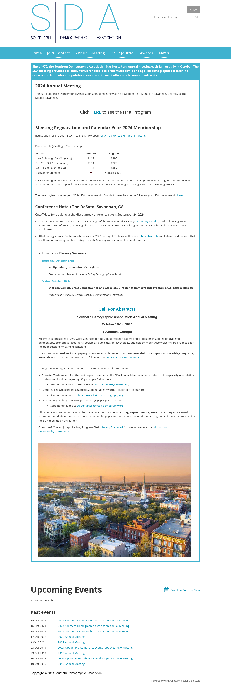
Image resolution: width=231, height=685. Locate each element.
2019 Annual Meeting (71, 653)
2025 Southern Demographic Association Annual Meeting (93, 620)
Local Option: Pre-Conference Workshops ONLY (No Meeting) (95, 647)
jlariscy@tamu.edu (112, 427)
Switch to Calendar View (185, 590)
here (180, 195)
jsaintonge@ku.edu (145, 221)
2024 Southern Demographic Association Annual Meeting (93, 626)
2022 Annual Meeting (71, 636)
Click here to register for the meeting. (123, 135)
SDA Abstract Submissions (123, 357)
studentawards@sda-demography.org (100, 395)
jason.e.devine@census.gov (111, 384)
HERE (95, 112)
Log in (194, 9)
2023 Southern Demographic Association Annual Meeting (93, 631)
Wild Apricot (170, 680)
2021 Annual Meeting (71, 642)
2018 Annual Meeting (71, 664)
